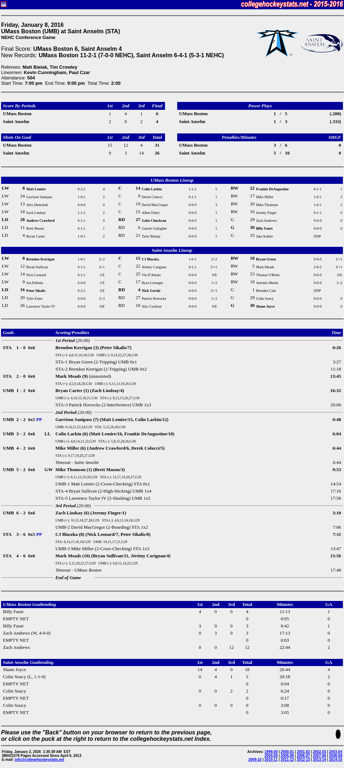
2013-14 (319, 760)
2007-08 (319, 756)
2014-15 (335, 760)
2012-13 (303, 760)
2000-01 (287, 752)
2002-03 (319, 752)
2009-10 (255, 760)
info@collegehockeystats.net (39, 760)
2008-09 (335, 756)
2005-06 (287, 756)
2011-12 (287, 760)
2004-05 (271, 756)
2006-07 (303, 756)
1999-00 (271, 752)
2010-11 (271, 760)
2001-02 (303, 752)
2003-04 (335, 752)
